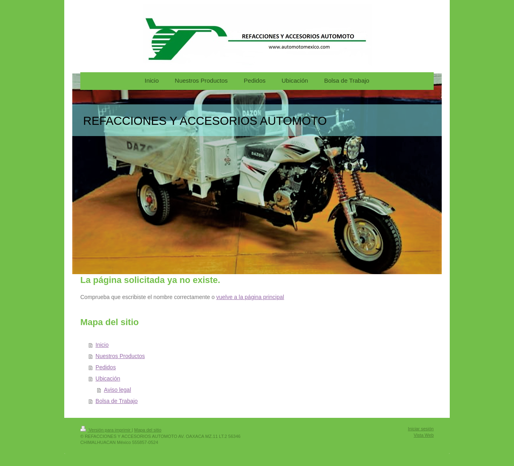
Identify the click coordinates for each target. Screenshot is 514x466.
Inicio (102, 345)
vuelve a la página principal (250, 297)
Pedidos (106, 367)
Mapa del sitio (147, 429)
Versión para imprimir (106, 429)
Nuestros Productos (120, 356)
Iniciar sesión (421, 428)
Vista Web (424, 435)
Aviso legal (117, 390)
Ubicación (108, 378)
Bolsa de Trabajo (117, 401)
